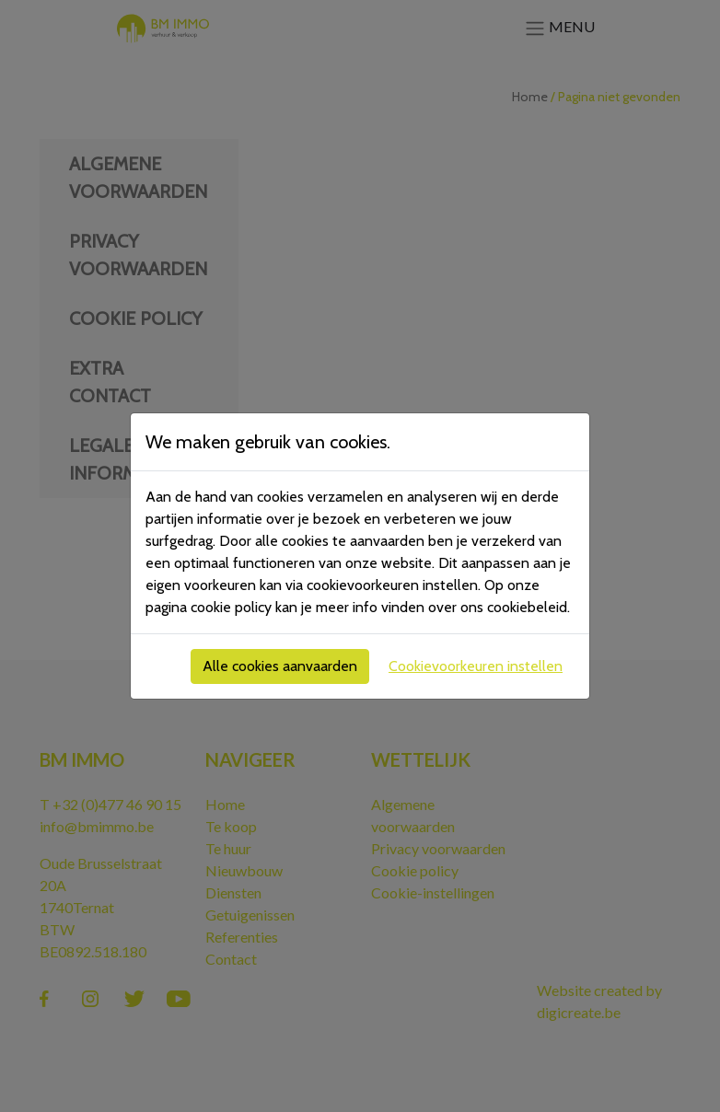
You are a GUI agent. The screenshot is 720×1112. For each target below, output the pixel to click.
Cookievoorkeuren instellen (476, 666)
